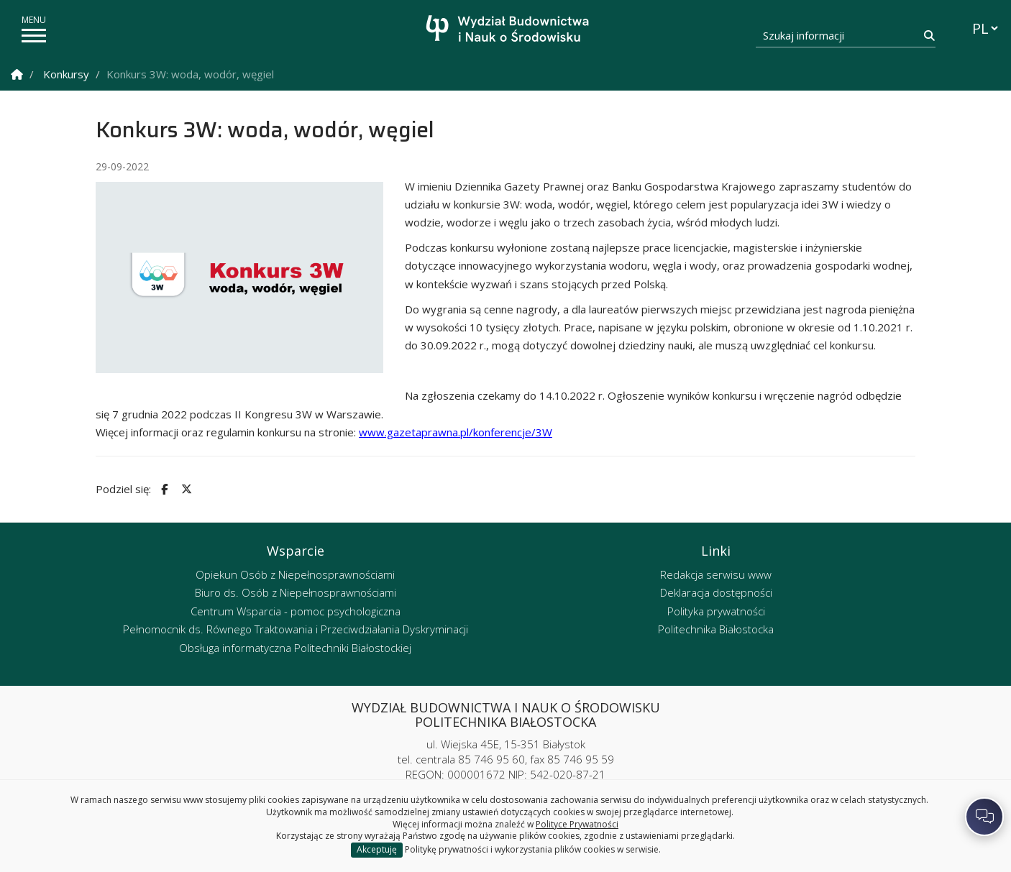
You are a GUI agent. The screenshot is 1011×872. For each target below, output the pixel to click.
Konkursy (66, 74)
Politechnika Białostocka (716, 629)
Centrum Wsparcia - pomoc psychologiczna (296, 611)
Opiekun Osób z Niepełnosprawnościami (295, 574)
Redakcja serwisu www (716, 574)
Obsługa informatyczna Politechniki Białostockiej (295, 648)
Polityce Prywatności (577, 824)
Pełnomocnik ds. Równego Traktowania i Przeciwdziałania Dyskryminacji (295, 629)
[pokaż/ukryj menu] (34, 35)
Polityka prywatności (716, 611)
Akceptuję (377, 849)
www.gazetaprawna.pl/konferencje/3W (455, 432)
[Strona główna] (509, 30)
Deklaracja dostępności (716, 592)
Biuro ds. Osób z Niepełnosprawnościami (295, 592)
